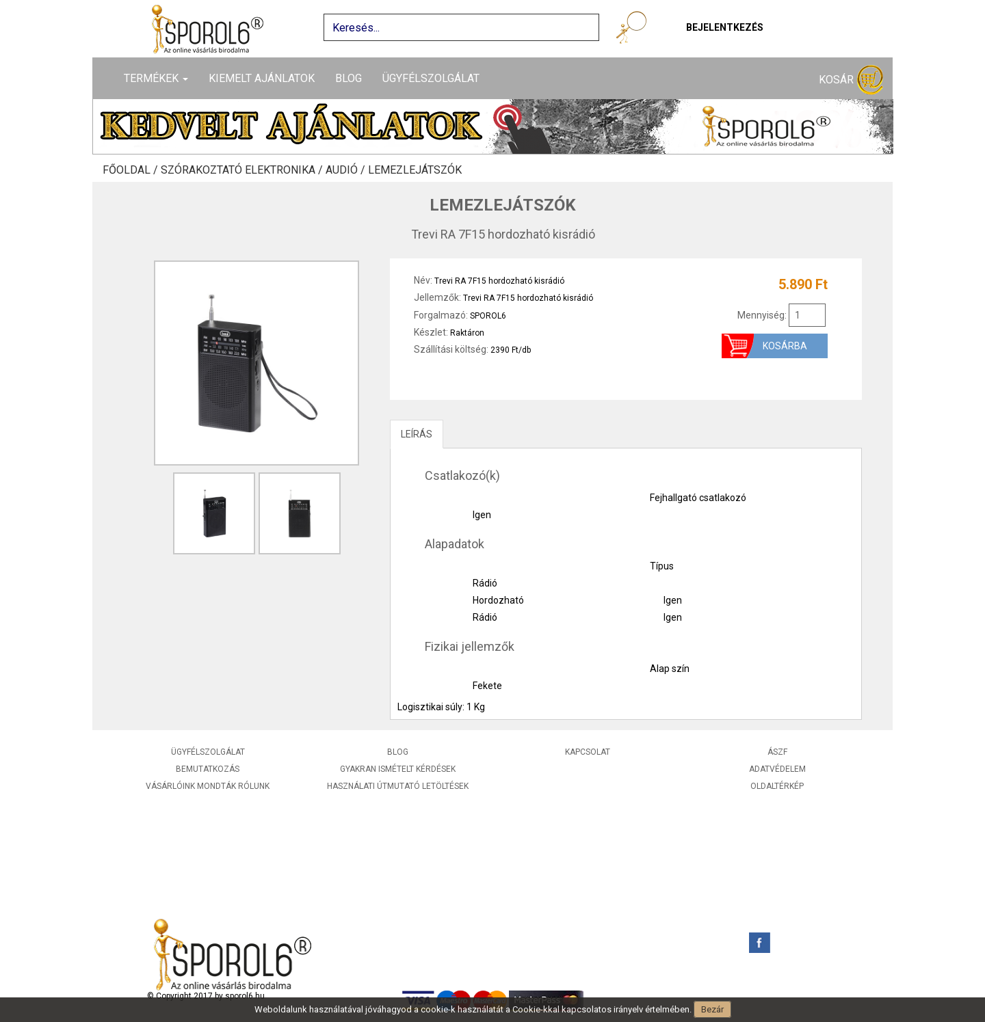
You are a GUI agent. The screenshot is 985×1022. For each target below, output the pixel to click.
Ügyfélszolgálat (431, 78)
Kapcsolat (587, 752)
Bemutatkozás (207, 769)
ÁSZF (777, 752)
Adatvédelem (777, 769)
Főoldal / (132, 170)
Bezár (712, 1009)
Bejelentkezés (724, 27)
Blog (348, 78)
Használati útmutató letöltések (398, 786)
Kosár (851, 80)
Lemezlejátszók (415, 170)
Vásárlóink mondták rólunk (208, 786)
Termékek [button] (156, 78)
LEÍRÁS (416, 434)
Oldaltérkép (777, 786)
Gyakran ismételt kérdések (398, 769)
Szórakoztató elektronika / (243, 170)
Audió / (347, 170)
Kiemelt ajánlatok (262, 78)
